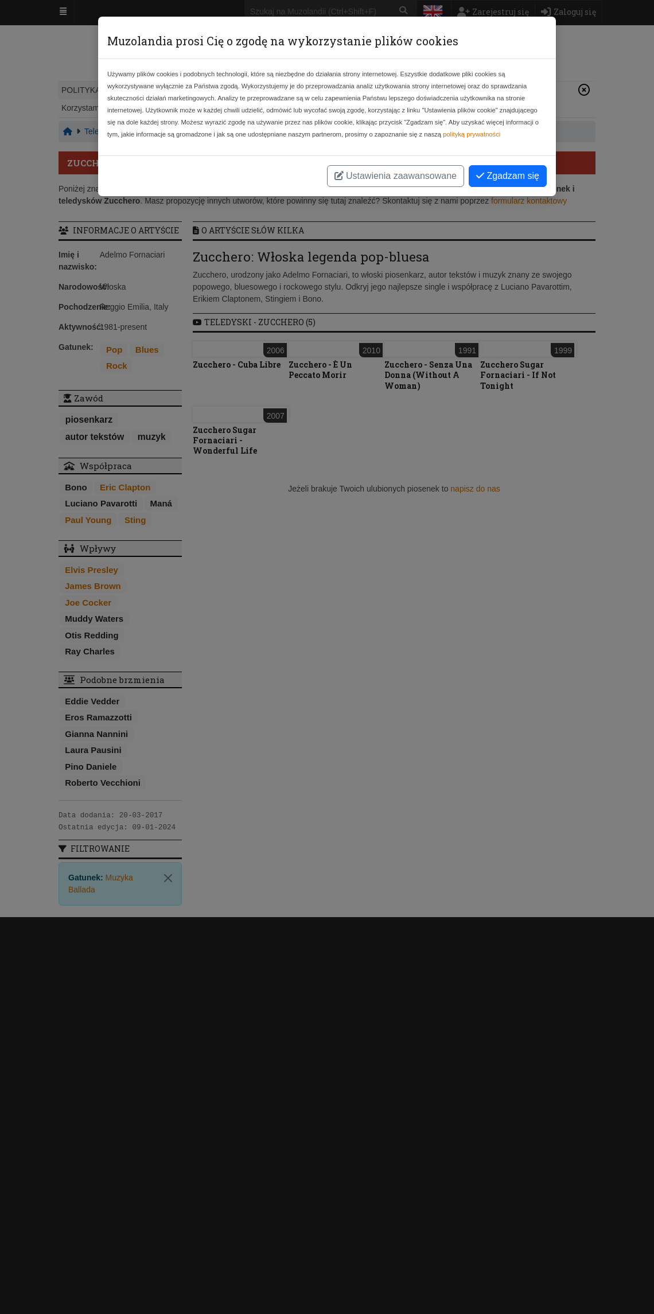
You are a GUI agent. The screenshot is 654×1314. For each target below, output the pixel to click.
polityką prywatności (471, 134)
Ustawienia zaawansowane (395, 176)
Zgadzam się (507, 176)
